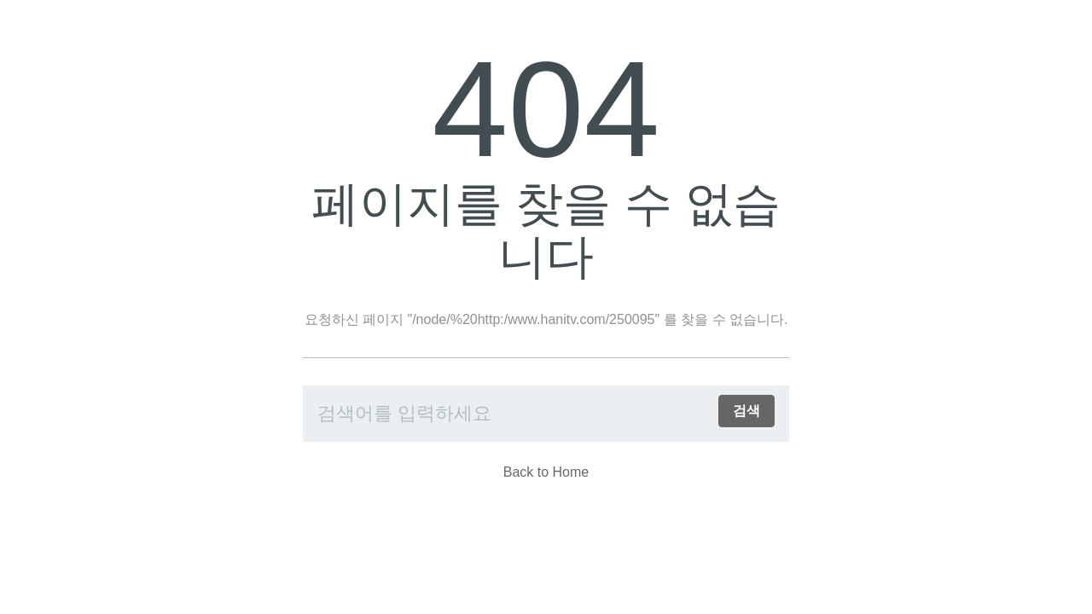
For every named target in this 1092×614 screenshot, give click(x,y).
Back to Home (546, 472)
